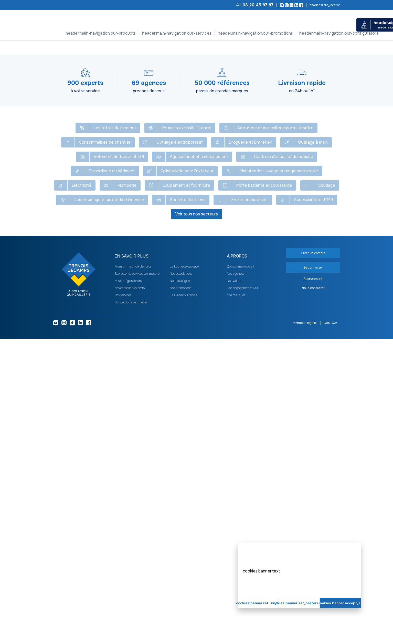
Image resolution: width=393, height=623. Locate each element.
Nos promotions (192, 33)
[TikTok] (291, 5)
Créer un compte (295, 114)
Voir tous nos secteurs (196, 498)
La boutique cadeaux (184, 550)
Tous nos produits (66, 48)
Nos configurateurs (232, 33)
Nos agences (235, 558)
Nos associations (181, 558)
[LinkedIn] (296, 5)
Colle (157, 48)
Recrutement (313, 563)
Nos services (158, 33)
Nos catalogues (180, 565)
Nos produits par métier (130, 586)
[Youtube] (281, 5)
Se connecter (295, 102)
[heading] (165, 540)
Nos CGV (330, 607)
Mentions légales (305, 607)
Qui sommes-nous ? (240, 550)
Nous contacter (313, 572)
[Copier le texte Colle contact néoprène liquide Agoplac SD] (228, 59)
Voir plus (197, 310)
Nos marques (236, 579)
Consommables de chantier (104, 48)
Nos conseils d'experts (129, 572)
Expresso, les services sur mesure (137, 558)
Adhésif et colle (139, 48)
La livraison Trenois (183, 579)
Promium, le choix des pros (132, 550)
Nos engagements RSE (243, 572)
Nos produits (128, 33)
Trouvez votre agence (324, 5)
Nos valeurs (235, 565)
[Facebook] (300, 5)
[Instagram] (286, 5)
